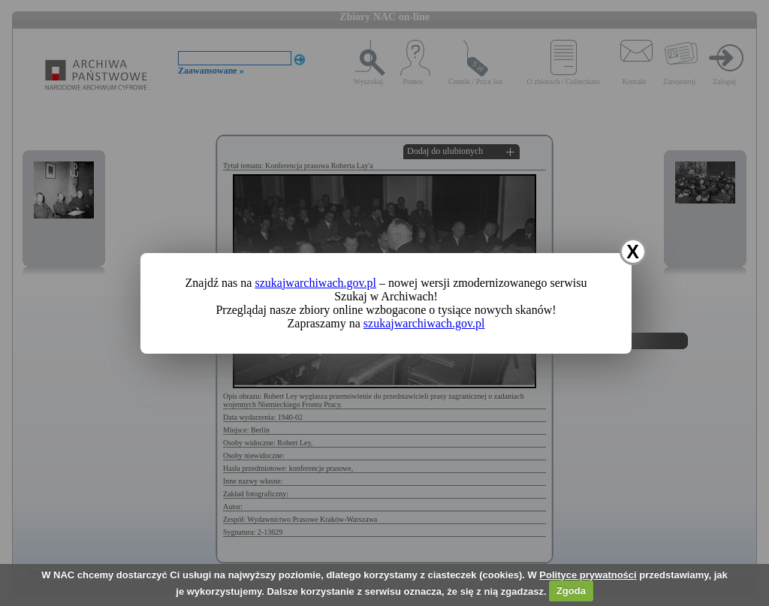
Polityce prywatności (587, 574)
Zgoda (571, 590)
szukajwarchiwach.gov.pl (315, 282)
